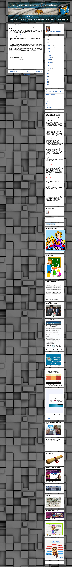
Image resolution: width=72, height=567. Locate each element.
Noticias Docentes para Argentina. (52, 101)
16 (47, 76)
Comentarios (49, 219)
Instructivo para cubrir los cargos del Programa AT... (53, 53)
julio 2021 (49, 59)
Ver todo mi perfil (49, 33)
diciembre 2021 (50, 45)
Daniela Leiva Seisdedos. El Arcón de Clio (54, 31)
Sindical (47, 105)
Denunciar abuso (49, 110)
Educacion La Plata (49, 96)
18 (47, 73)
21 (47, 44)
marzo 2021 (50, 65)
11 (47, 84)
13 (47, 81)
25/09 (50, 55)
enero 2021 (50, 68)
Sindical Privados (49, 107)
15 (47, 78)
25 (47, 38)
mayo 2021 (50, 62)
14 (47, 79)
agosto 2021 (50, 57)
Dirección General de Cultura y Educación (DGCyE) (19, 34)
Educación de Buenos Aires (50, 94)
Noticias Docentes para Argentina (51, 99)
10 (47, 85)
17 (47, 75)
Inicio (27, 71)
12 (47, 82)
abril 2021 (49, 63)
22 (47, 42)
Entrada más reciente (13, 71)
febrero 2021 (50, 66)
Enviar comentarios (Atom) (28, 74)
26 (47, 36)
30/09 (50, 51)
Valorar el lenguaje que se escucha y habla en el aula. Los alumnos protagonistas (54, 417)
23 (47, 41)
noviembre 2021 (51, 47)
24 (47, 39)
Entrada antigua (39, 71)
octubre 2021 (50, 48)
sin (46, 103)
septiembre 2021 (51, 50)
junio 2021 (50, 60)
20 (47, 70)
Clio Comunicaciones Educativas (26, 4)
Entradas (48, 218)
